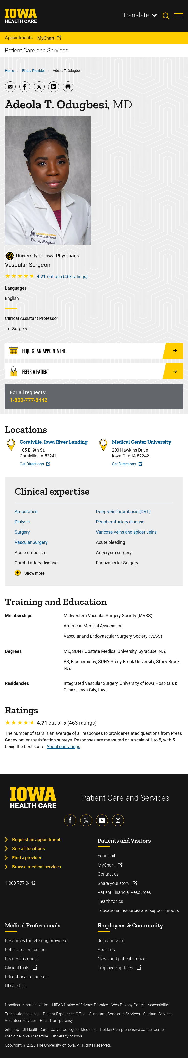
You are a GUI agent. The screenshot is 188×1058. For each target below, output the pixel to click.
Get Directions (32, 464)
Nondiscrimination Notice (27, 1005)
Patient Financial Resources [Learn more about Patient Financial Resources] (124, 892)
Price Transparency (56, 1020)
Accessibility (158, 1005)
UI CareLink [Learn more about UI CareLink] (16, 985)
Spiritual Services (158, 1014)
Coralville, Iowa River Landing (54, 442)
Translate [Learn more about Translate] (136, 15)
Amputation (26, 511)
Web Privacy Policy (127, 1005)
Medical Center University (141, 442)
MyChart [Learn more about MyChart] (107, 865)
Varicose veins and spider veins (126, 532)
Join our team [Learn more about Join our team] (111, 940)
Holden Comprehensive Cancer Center (132, 1029)
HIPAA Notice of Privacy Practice (80, 1005)
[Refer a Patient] (94, 371)
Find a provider (26, 857)
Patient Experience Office (64, 1014)
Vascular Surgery (31, 542)
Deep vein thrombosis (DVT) (123, 511)
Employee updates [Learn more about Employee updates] (116, 967)
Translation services (22, 1014)
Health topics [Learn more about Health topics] (110, 901)
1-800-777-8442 (28, 400)
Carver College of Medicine (73, 1029)
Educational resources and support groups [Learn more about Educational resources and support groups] (138, 910)
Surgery (22, 532)
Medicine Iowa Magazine (26, 1036)
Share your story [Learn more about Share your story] (114, 883)
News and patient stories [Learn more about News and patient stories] (121, 958)
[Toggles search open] (168, 15)
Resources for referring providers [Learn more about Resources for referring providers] (36, 940)
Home (9, 71)
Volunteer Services (20, 1020)
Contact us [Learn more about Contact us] (108, 874)
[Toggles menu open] (178, 15)
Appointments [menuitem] (19, 37)
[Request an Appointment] (94, 351)
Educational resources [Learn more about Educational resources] (26, 976)
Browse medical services (36, 866)
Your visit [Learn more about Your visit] (106, 855)
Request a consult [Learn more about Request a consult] (22, 958)
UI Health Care (35, 1029)
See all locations (28, 848)
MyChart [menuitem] (45, 38)
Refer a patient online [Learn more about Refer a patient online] (25, 949)
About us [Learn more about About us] (106, 949)
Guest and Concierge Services (114, 1014)
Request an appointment (36, 839)
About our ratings (63, 746)
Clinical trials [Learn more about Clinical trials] (17, 967)
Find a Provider (33, 71)
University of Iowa (66, 1036)
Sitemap (12, 1029)
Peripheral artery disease (120, 521)
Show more (34, 573)
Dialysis (22, 521)
